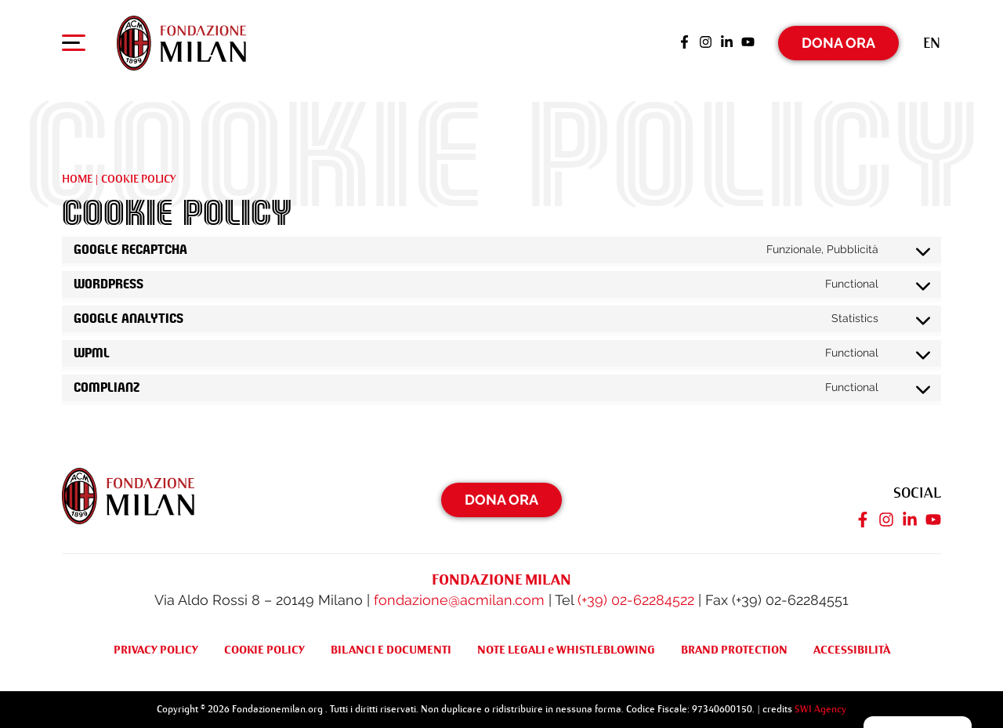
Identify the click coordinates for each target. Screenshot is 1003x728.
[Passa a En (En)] (931, 42)
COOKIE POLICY (264, 649)
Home (77, 178)
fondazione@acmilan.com (459, 600)
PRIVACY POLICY (156, 649)
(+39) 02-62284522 (636, 600)
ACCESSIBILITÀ (851, 649)
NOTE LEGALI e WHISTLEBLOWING (566, 649)
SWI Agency (820, 708)
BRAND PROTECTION (734, 649)
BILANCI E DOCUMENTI (391, 649)
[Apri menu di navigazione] (73, 46)
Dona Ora (838, 42)
